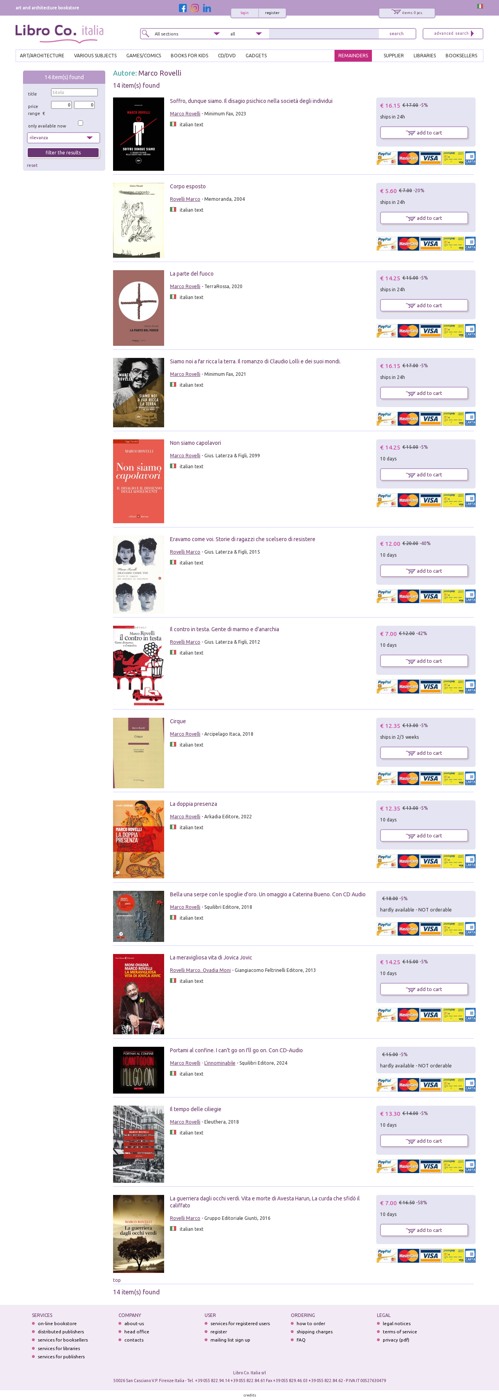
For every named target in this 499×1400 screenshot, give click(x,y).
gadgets (256, 55)
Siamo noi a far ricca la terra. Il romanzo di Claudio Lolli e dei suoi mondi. (255, 361)
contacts (133, 1339)
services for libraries (59, 1348)
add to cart (424, 132)
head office (136, 1331)
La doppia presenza (193, 804)
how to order (311, 1323)
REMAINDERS (353, 55)
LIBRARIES (425, 55)
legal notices (397, 1323)
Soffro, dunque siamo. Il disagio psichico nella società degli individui (251, 101)
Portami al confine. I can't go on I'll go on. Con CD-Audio (236, 1050)
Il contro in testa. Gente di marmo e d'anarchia (224, 629)
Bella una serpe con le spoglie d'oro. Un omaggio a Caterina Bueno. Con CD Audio (268, 894)
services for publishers (61, 1356)
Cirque (178, 721)
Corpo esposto (188, 186)
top (117, 1280)
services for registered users (240, 1323)
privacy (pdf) (396, 1339)
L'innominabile (219, 1062)
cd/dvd (227, 55)
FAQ (301, 1339)
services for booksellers (63, 1339)
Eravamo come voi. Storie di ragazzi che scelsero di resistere (242, 539)
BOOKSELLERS (461, 55)
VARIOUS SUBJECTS (95, 55)
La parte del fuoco (192, 274)
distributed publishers (61, 1331)
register (272, 13)
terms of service (400, 1331)
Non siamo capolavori (195, 443)
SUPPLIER (394, 55)
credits (250, 1395)
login (245, 13)
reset (32, 165)
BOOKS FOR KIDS (189, 55)
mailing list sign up (230, 1339)
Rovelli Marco (185, 199)
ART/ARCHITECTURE (42, 55)
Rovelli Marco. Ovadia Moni (200, 970)
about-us (134, 1323)
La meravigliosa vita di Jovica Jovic (211, 957)
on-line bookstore (57, 1323)
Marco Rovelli (159, 73)
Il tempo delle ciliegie (195, 1109)
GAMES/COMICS (143, 55)
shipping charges (315, 1331)
